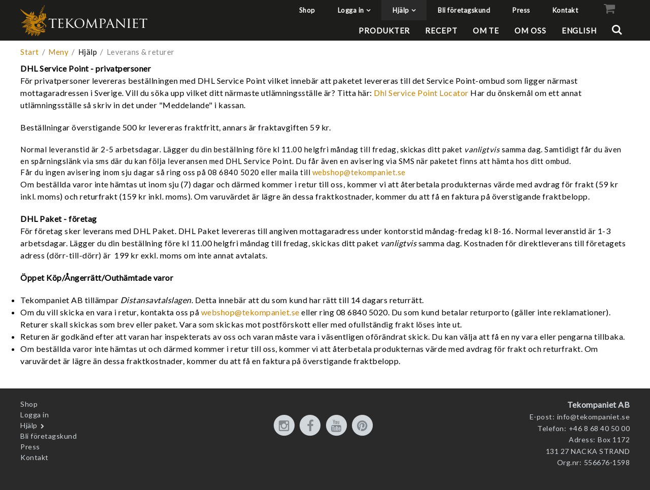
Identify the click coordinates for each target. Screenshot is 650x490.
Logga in (351, 10)
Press (521, 10)
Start (29, 51)
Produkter (384, 30)
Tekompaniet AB (598, 404)
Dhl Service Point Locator (422, 92)
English (579, 30)
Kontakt (565, 10)
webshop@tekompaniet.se (359, 172)
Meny (58, 51)
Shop (307, 10)
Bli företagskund (464, 10)
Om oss (530, 30)
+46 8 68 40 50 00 (599, 428)
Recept (441, 30)
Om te (486, 30)
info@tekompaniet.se (593, 416)
